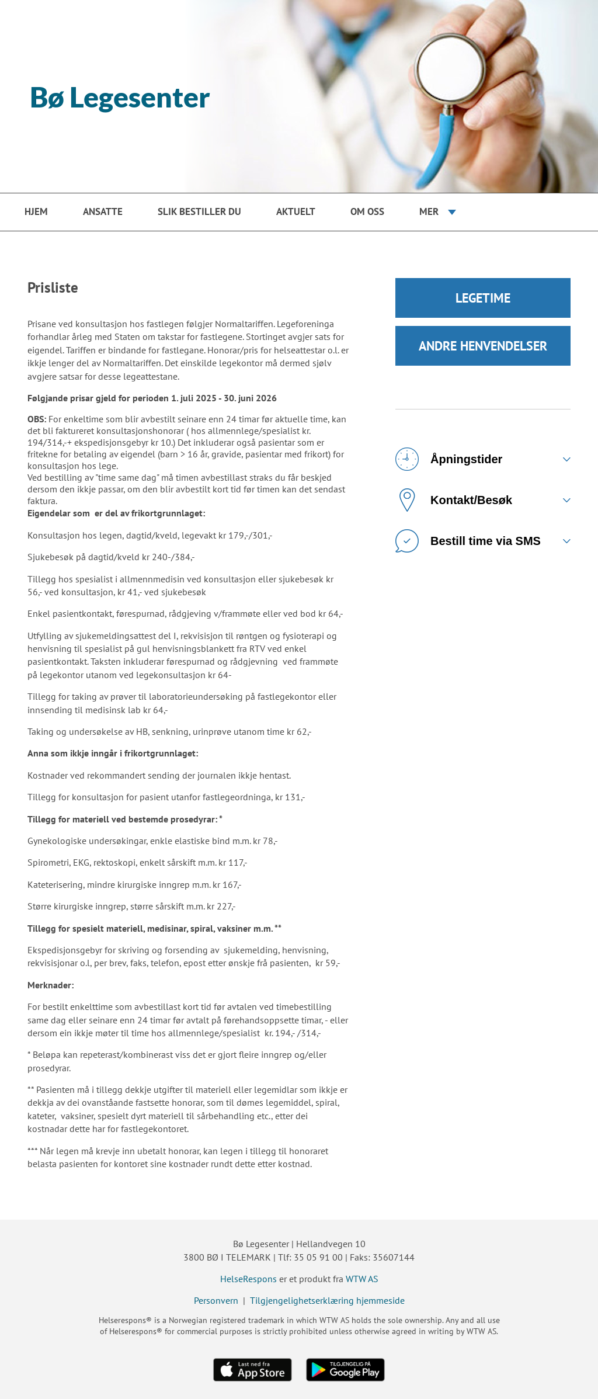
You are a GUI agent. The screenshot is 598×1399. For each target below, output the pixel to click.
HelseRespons (248, 1279)
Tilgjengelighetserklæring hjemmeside (327, 1300)
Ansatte (103, 211)
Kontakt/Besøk (453, 500)
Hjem (36, 211)
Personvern (216, 1300)
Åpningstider (448, 459)
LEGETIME (483, 298)
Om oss (367, 211)
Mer (429, 211)
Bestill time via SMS (468, 541)
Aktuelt (295, 211)
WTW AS (362, 1279)
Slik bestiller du (199, 211)
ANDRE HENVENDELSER (483, 346)
